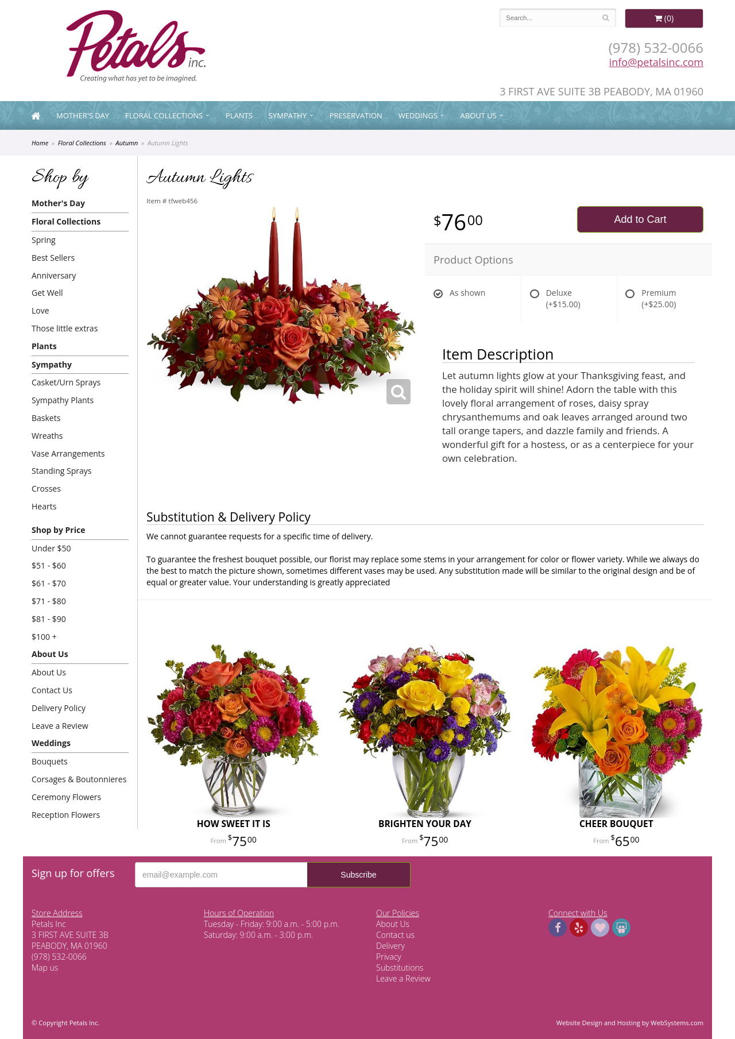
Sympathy (288, 115)
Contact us (395, 934)
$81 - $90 (49, 618)
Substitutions (399, 967)
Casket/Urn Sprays (66, 382)
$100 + (44, 636)
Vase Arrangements (68, 453)
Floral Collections (164, 115)
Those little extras (65, 328)
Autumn (126, 142)
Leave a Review (60, 725)
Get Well (47, 292)
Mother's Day (82, 115)
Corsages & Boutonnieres (79, 779)
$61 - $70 (49, 583)
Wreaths (47, 435)
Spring (44, 239)
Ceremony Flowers (66, 796)
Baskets (46, 417)
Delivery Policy (59, 707)
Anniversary (54, 275)
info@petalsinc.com (656, 62)
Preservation (356, 115)
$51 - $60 (49, 565)
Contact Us (52, 690)
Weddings (418, 115)
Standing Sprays (61, 470)
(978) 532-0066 (656, 47)
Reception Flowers (66, 814)
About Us (479, 115)
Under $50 (51, 548)
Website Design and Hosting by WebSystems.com (629, 1022)
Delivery (390, 945)
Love (40, 310)
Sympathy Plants (63, 400)
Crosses (46, 488)
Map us (45, 967)
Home (40, 142)
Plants (239, 115)
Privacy (388, 956)
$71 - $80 (49, 601)
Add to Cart (640, 219)
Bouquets (50, 761)
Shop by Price (58, 529)
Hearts (44, 506)
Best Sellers (53, 257)
